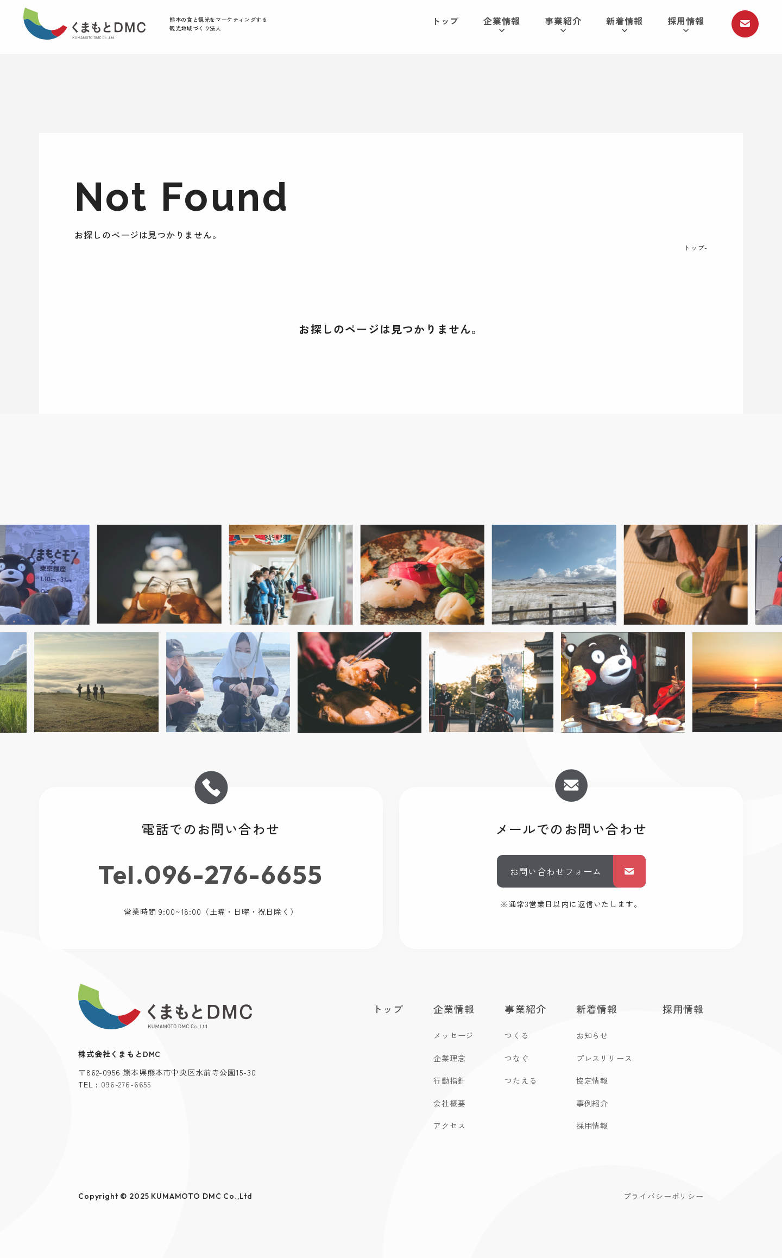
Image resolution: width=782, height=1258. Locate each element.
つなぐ (516, 1058)
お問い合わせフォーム (578, 871)
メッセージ (453, 1035)
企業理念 (449, 1058)
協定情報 (592, 1080)
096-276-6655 (126, 1084)
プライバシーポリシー (663, 1196)
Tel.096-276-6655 (211, 874)
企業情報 (501, 23)
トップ (445, 20)
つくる (516, 1035)
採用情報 (685, 23)
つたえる (520, 1080)
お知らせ (592, 1035)
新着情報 (624, 23)
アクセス (449, 1125)
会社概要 (449, 1103)
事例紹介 (592, 1103)
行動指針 (449, 1080)
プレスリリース (604, 1058)
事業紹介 (563, 23)
